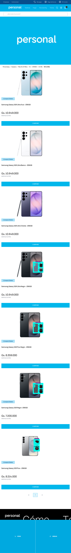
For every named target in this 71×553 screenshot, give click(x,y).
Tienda (52, 8)
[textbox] (35, 14)
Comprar (35, 123)
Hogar (35, 8)
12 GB (40, 67)
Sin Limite (47, 67)
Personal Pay (43, 8)
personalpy (6, 67)
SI (29, 67)
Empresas (6, 2)
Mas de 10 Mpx (22, 67)
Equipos (13, 67)
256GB (34, 67)
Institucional (15, 2)
